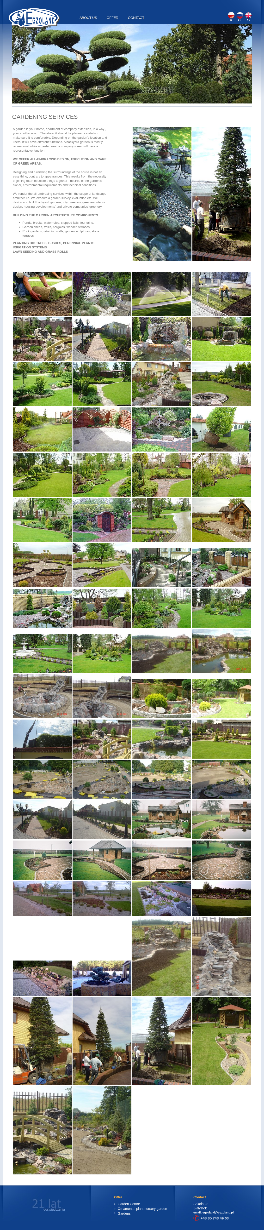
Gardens (124, 1213)
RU (240, 16)
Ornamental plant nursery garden (142, 1209)
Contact (136, 18)
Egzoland (34, 18)
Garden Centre (129, 1204)
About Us (88, 18)
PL (232, 16)
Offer (112, 18)
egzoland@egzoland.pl (218, 1212)
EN (248, 16)
